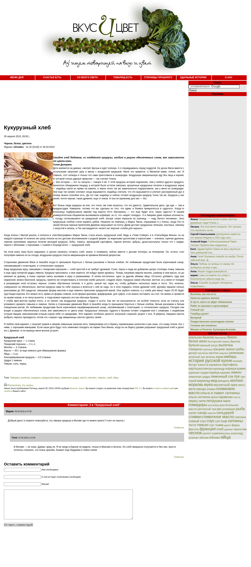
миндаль (224, 380)
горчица (207, 349)
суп (217, 421)
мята (192, 389)
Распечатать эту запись (20, 385)
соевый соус (197, 421)
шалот (206, 433)
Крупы (82, 388)
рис (219, 409)
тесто (192, 425)
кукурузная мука (50, 377)
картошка (195, 368)
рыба (240, 409)
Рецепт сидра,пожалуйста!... (213, 271)
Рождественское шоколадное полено (212, 321)
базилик (208, 337)
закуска (223, 353)
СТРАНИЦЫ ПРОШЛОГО (158, 77)
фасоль (193, 429)
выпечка (25, 377)
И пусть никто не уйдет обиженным (211, 302)
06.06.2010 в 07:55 (23, 411)
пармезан (226, 397)
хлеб (109, 377)
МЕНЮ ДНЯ (17, 77)
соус (211, 421)
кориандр (218, 368)
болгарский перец (219, 341)
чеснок (195, 432)
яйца (115, 377)
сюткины (235, 421)
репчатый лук (206, 409)
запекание (236, 353)
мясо (241, 384)
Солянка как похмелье (203, 325)
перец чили (197, 401)
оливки (211, 389)
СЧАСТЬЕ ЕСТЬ (52, 77)
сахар (202, 413)
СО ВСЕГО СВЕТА (87, 77)
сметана (240, 417)
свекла (211, 413)
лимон (236, 372)
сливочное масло (218, 416)
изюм (219, 356)
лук (237, 376)
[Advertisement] (90, 100)
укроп (227, 425)
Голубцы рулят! (199, 313)
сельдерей (225, 413)
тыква (219, 425)
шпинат (193, 437)
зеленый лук (196, 356)
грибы (239, 349)
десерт (192, 353)
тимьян (101, 377)
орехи (214, 397)
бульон (194, 345)
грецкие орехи (224, 349)
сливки (194, 417)
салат (192, 413)
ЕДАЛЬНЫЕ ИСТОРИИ (193, 77)
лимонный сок (222, 376)
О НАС (228, 77)
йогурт (192, 364)
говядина (195, 349)
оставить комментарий (163, 388)
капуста (203, 364)
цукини (228, 429)
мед (214, 381)
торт (212, 425)
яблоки (204, 437)
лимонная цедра (70, 377)
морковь (196, 384)
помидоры (197, 405)
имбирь (230, 357)
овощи (201, 389)
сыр (224, 421)
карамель (215, 364)
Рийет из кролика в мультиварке (209, 306)
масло (83, 377)
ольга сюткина (199, 397)
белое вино (197, 341)
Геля (14, 437)
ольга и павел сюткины (220, 393)
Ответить (179, 427)
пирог (227, 401)
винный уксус (209, 345)
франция (207, 429)
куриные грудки (198, 372)
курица (214, 372)
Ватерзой (195, 317)
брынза (235, 341)
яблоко (214, 437)
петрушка (214, 401)
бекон (232, 337)
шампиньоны (221, 433)
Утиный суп (197, 309)
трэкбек (7, 391)
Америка (15, 377)
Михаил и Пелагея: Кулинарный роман (213, 329)
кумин (241, 368)
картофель (230, 364)
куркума (225, 372)
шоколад (237, 433)
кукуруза (35, 377)
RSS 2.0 (138, 388)
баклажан (220, 337)
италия (237, 361)
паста (236, 397)
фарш (235, 425)
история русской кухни (210, 360)
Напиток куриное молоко (204, 298)
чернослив (240, 429)
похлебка (213, 405)
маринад (203, 380)
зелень (210, 356)
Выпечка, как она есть (203, 294)
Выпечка (74, 388)
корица (231, 368)
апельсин (195, 337)
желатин (203, 353)
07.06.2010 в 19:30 (26, 438)
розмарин (229, 409)
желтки (213, 353)
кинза (207, 368)
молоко (92, 377)
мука (208, 384)
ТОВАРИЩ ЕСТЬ (122, 77)
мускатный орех (225, 385)
